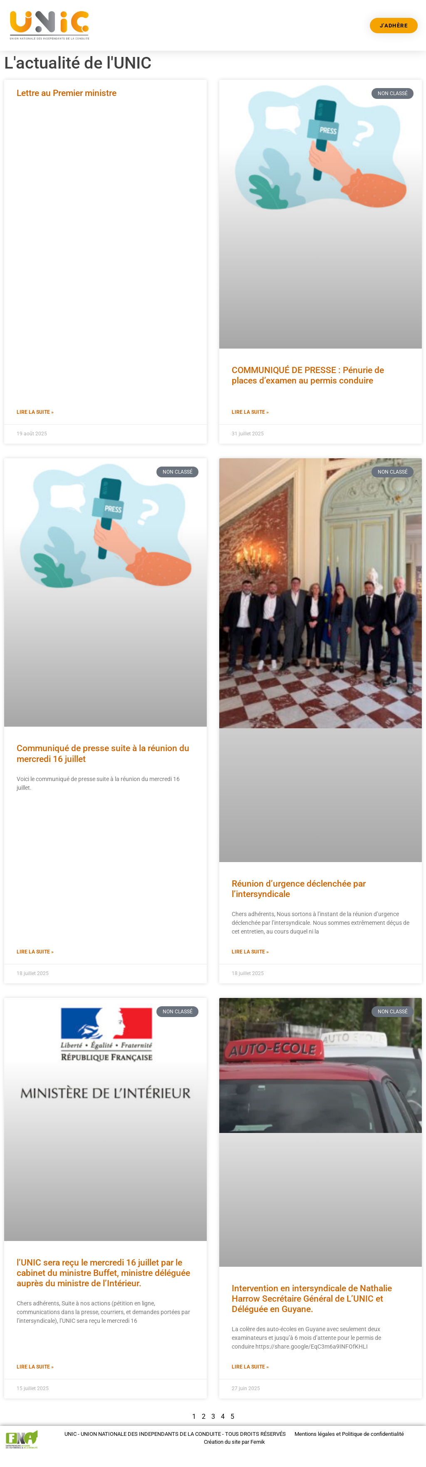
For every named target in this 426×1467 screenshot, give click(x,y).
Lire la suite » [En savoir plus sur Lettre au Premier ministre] (35, 412)
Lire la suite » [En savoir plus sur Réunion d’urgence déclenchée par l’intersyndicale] (250, 952)
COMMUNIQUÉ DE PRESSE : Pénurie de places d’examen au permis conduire (308, 375)
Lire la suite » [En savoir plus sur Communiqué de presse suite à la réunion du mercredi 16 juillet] (35, 952)
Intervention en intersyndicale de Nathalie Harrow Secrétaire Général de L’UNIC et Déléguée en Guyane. (312, 1298)
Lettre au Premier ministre (66, 93)
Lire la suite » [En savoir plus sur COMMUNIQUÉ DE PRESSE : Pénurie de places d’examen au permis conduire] (250, 412)
